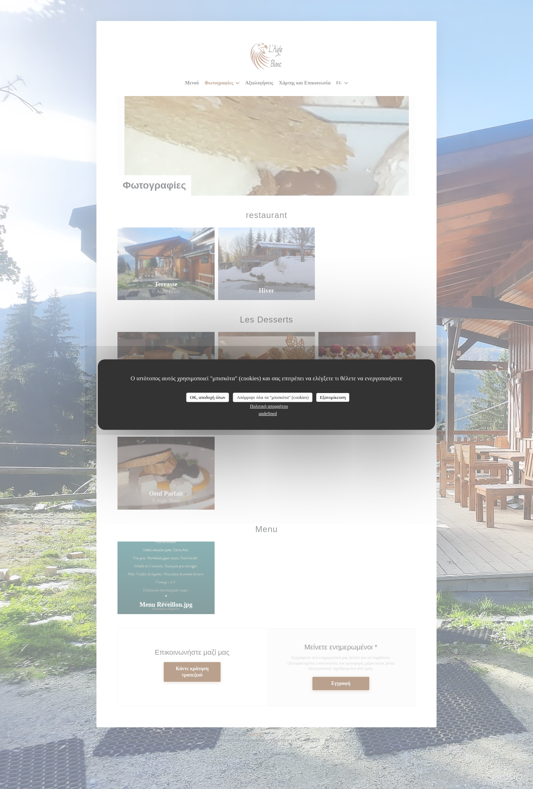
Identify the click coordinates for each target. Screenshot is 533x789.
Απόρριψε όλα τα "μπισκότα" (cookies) (273, 397)
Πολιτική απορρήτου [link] (269, 406)
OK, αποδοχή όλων (207, 397)
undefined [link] (268, 413)
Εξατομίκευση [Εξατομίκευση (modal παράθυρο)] (333, 397)
